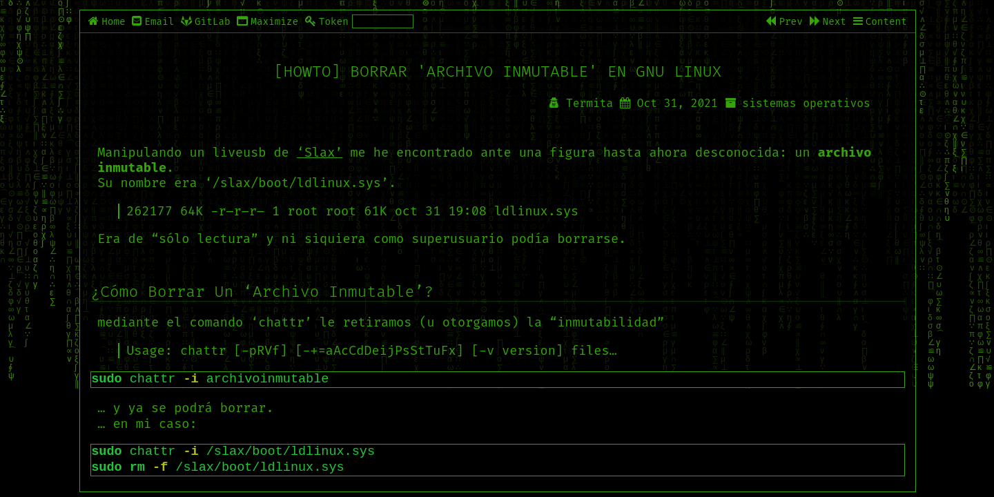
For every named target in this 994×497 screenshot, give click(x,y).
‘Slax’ (320, 152)
